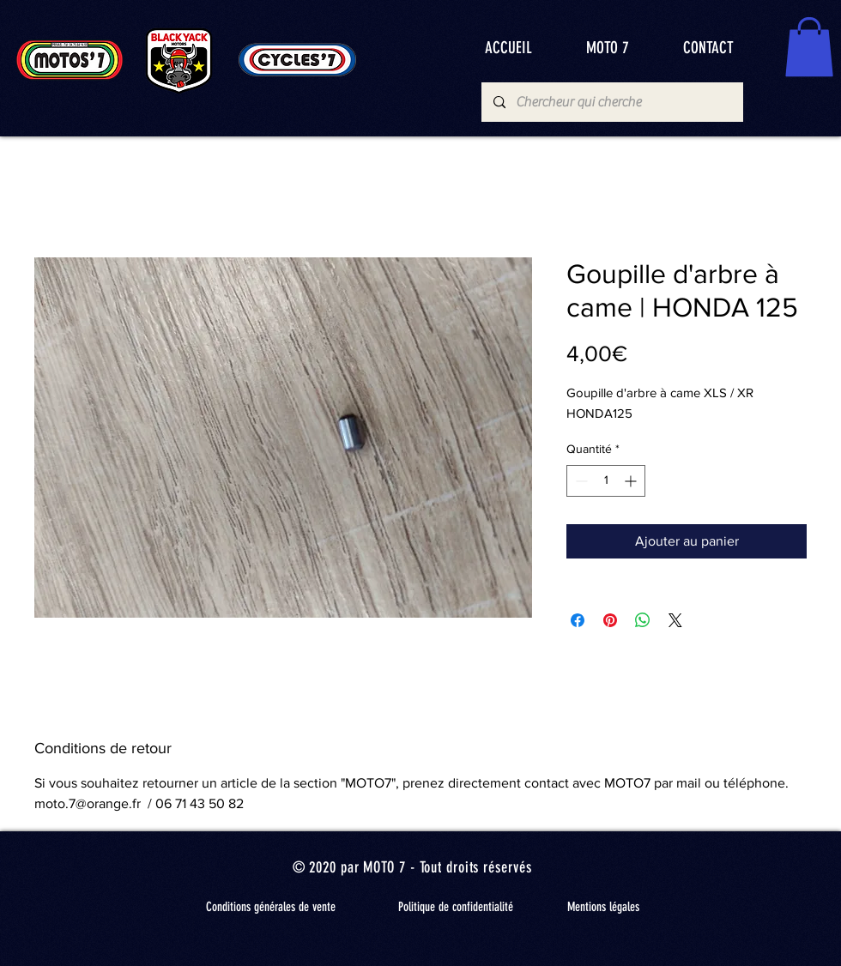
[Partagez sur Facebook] (577, 620)
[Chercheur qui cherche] (611, 102)
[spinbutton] (605, 481)
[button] (809, 46)
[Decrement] (579, 481)
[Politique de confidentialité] (455, 908)
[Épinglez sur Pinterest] (610, 620)
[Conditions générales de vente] (270, 908)
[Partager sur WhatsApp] (642, 620)
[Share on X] (675, 620)
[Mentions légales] (603, 908)
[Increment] (632, 481)
